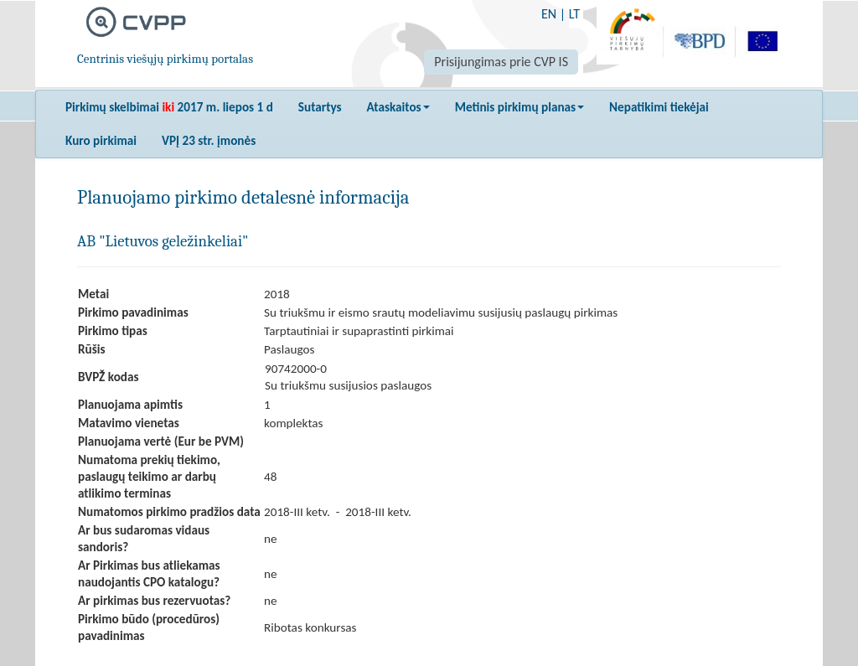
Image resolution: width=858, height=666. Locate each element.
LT (574, 14)
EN (548, 14)
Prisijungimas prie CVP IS (501, 62)
